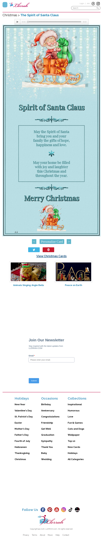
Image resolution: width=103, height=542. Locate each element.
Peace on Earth (73, 285)
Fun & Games (75, 422)
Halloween (21, 447)
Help (58, 535)
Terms (34, 535)
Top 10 (71, 441)
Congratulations (50, 416)
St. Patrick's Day (24, 416)
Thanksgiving (22, 453)
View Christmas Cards (51, 256)
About (42, 535)
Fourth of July (22, 441)
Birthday (46, 404)
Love (70, 416)
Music (50, 535)
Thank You (47, 447)
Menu (5, 4)
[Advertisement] (51, 310)
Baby (44, 453)
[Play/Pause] (17, 22)
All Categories (76, 459)
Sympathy (46, 441)
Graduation (47, 434)
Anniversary (47, 410)
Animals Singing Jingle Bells (28, 285)
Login (82, 3)
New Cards (74, 447)
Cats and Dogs (76, 428)
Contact (65, 535)
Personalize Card (52, 241)
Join (88, 3)
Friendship (47, 422)
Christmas (20, 459)
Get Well (46, 428)
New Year (20, 404)
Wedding (46, 459)
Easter (18, 422)
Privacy (26, 535)
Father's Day (22, 434)
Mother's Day (22, 428)
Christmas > (11, 15)
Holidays (73, 453)
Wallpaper (74, 434)
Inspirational (75, 404)
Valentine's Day (23, 410)
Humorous (74, 410)
